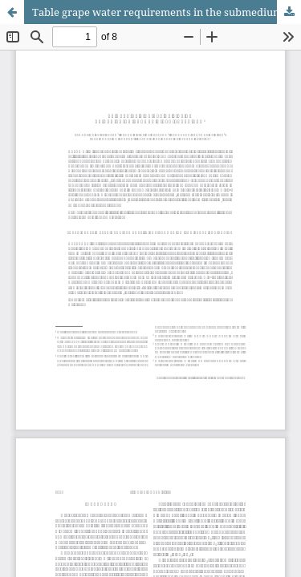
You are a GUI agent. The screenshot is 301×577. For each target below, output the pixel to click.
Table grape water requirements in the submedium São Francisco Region (166, 12)
